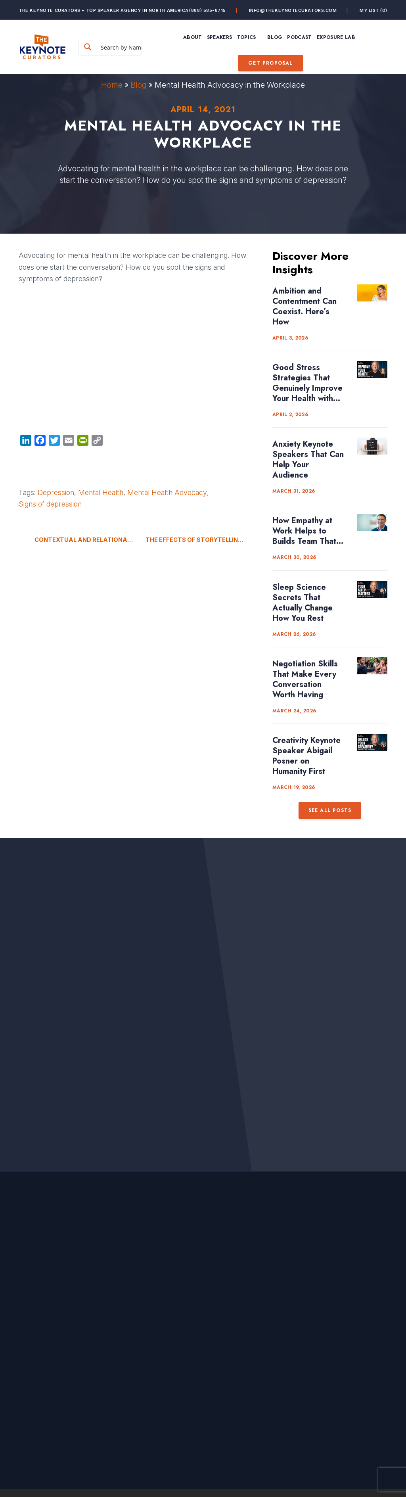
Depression (56, 492)
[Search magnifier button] (87, 47)
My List (373, 10)
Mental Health (100, 492)
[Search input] (124, 47)
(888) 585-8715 (207, 10)
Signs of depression (50, 504)
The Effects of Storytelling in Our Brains (203, 539)
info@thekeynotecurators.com (293, 10)
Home (112, 85)
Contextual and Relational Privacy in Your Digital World (84, 539)
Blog (138, 85)
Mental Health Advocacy (167, 492)
